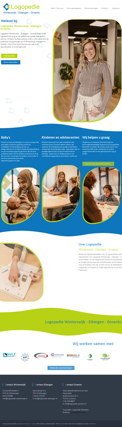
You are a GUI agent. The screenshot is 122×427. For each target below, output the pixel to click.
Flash (62, 423)
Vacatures (116, 8)
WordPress (92, 423)
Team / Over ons (57, 8)
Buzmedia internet (78, 412)
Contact (104, 8)
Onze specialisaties (74, 8)
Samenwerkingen (91, 8)
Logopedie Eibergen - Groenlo (27, 423)
